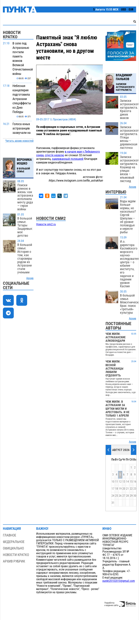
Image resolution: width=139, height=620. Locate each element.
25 (116, 495)
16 (134, 481)
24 (112, 495)
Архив (29, 278)
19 (120, 488)
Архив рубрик (14, 561)
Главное (9, 535)
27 (123, 495)
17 (112, 488)
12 (120, 481)
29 (131, 495)
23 (134, 488)
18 (116, 488)
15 (131, 481)
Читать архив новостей (19, 140)
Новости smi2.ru (46, 224)
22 (131, 488)
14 (127, 481)
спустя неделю (54, 155)
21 (127, 488)
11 (116, 481)
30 (134, 495)
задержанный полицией (67, 159)
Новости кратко (16, 555)
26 (120, 495)
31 (112, 502)
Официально (13, 548)
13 (123, 481)
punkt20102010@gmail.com (118, 581)
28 (127, 495)
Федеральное (13, 542)
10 (112, 481)
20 (123, 488)
